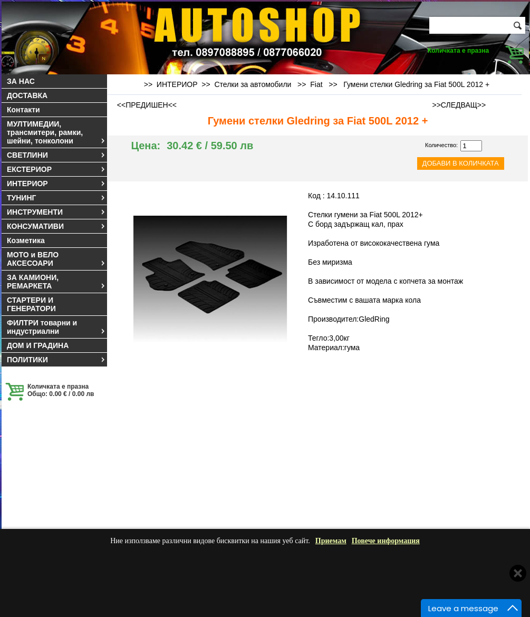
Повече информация (386, 541)
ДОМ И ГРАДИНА (38, 345)
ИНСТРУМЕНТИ (56, 212)
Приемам (330, 541)
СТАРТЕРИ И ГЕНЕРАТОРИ (31, 304)
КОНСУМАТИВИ (56, 226)
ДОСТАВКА (27, 95)
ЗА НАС (21, 81)
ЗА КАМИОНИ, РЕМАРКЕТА (56, 281)
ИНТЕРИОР (56, 183)
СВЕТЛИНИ (56, 155)
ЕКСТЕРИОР (56, 169)
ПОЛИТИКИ (56, 359)
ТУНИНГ (56, 198)
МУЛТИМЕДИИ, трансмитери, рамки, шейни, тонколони (56, 132)
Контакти (23, 109)
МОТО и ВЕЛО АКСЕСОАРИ (56, 258)
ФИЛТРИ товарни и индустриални (56, 327)
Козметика (26, 240)
